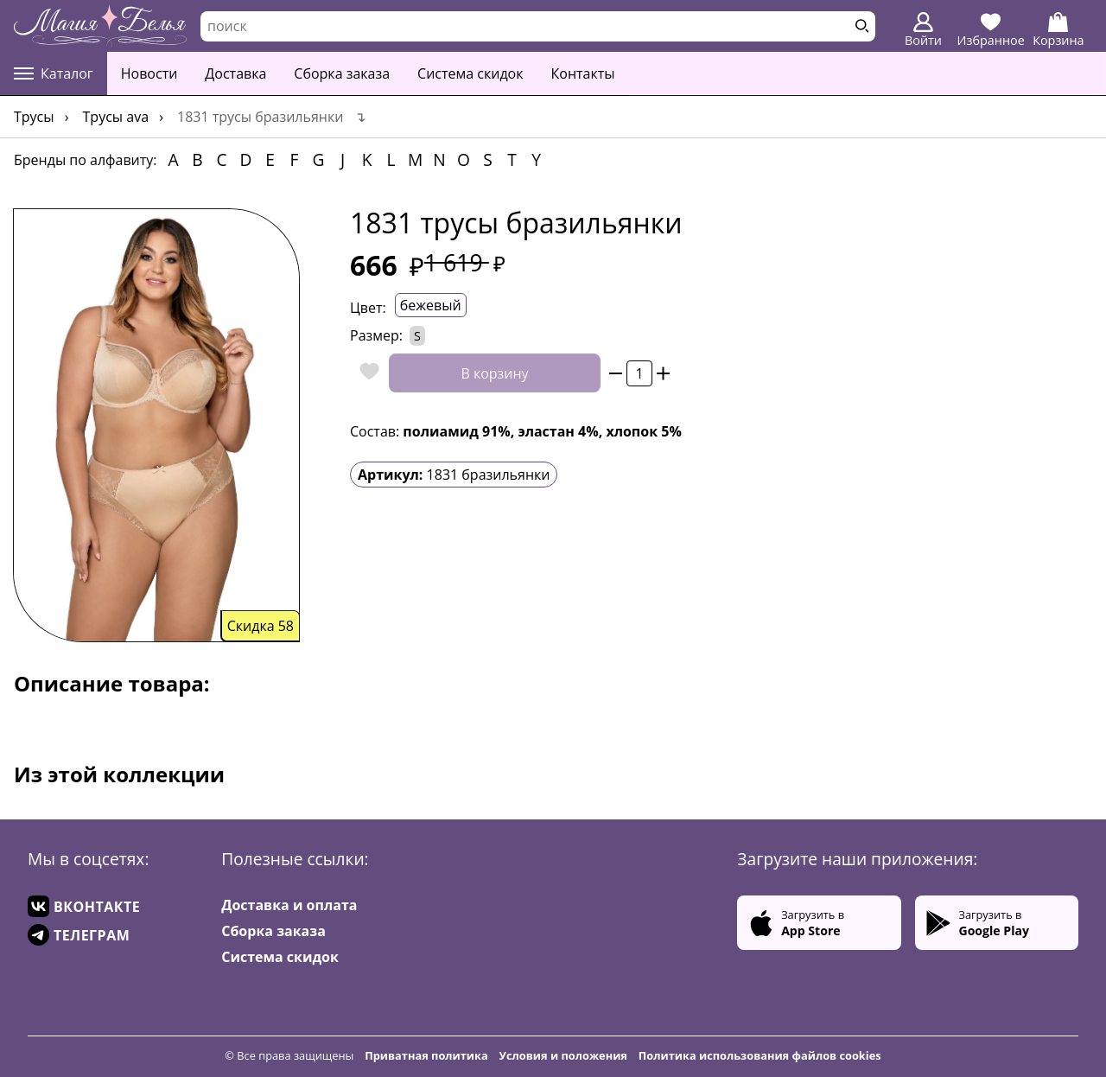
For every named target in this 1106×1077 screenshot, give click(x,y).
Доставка (235, 73)
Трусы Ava (116, 116)
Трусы (34, 116)
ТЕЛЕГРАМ (79, 935)
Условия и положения (563, 1055)
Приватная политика (426, 1055)
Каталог (53, 73)
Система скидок (470, 73)
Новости (149, 73)
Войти (923, 30)
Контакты (583, 73)
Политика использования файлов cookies (760, 1055)
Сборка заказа (342, 73)
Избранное (991, 30)
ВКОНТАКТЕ (84, 906)
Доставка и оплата (289, 904)
